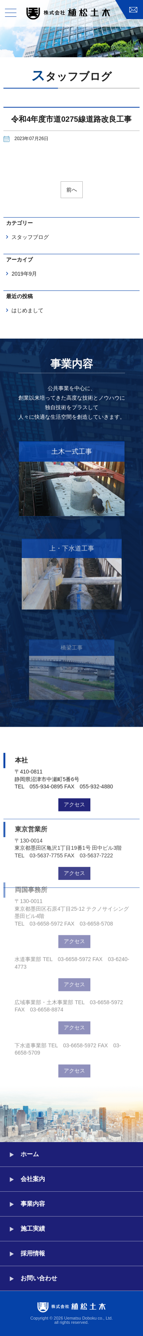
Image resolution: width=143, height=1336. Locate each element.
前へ (71, 190)
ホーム (30, 1154)
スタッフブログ (30, 237)
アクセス (74, 794)
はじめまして (27, 310)
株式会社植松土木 (68, 13)
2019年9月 (24, 274)
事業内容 (33, 1203)
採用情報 (33, 1253)
